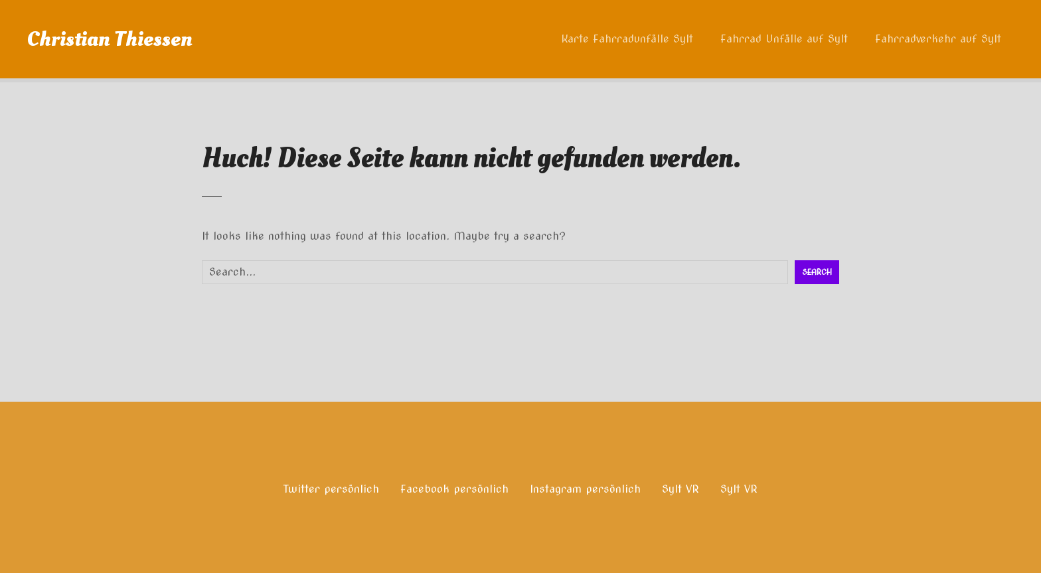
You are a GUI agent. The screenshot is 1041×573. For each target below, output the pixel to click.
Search (817, 272)
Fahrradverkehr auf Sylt (938, 39)
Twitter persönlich (331, 489)
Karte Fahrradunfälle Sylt (627, 39)
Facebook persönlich (454, 489)
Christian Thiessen (110, 39)
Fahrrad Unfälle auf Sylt (784, 39)
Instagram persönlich (585, 489)
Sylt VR (680, 489)
